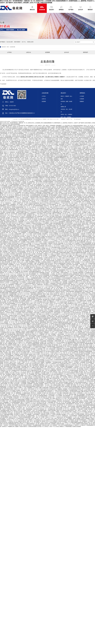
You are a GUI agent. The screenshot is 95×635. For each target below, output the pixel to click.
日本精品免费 (62, 363)
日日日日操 (56, 366)
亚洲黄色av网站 (6, 296)
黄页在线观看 (82, 398)
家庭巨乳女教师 (73, 295)
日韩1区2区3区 (52, 200)
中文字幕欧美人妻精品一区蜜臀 (78, 148)
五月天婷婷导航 (17, 346)
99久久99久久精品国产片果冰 (31, 221)
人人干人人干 (13, 274)
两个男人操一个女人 (22, 126)
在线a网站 (2, 212)
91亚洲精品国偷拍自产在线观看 (66, 275)
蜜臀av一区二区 (42, 138)
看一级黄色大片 (61, 294)
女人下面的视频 (33, 152)
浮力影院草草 (85, 165)
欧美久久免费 (64, 254)
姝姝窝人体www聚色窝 (11, 126)
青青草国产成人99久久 (25, 180)
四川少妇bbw (3, 350)
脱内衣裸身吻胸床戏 (15, 173)
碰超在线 (52, 355)
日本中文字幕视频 (6, 316)
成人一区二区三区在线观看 (46, 217)
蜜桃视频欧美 (62, 221)
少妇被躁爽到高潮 (47, 137)
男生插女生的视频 (18, 411)
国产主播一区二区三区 (76, 239)
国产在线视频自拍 (9, 327)
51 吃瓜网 (2, 371)
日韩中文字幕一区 (6, 141)
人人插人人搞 (61, 240)
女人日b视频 (74, 153)
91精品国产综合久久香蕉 (52, 138)
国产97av (57, 355)
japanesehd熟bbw (25, 192)
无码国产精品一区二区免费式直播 (12, 236)
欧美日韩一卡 (83, 381)
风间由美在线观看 (78, 354)
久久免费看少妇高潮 (43, 149)
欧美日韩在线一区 (27, 358)
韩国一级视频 (41, 236)
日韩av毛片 (80, 129)
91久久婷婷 (46, 216)
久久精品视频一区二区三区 (45, 295)
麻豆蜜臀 (39, 193)
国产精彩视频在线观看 (70, 240)
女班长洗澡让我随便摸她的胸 (82, 229)
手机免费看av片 (82, 192)
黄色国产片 (38, 142)
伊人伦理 (21, 268)
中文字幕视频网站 (87, 220)
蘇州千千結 (69, 119)
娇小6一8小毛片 (71, 140)
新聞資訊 (61, 8)
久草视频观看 (88, 207)
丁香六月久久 (37, 308)
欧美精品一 (48, 272)
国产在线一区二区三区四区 (54, 134)
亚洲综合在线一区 (26, 201)
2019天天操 (27, 196)
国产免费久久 (46, 283)
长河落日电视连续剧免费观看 (64, 323)
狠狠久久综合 (9, 346)
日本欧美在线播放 (16, 175)
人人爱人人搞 (9, 330)
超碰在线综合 (46, 251)
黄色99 (85, 422)
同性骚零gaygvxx (69, 130)
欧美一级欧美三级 (12, 252)
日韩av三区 (48, 363)
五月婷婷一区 (72, 196)
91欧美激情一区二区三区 (44, 161)
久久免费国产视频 (14, 282)
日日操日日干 (65, 236)
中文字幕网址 (89, 133)
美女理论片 (88, 314)
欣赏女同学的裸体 (32, 335)
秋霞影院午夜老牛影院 (45, 423)
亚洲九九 (23, 216)
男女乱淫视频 (75, 216)
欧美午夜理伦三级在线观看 (6, 247)
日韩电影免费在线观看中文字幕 (43, 229)
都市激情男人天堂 (10, 181)
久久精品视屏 (9, 367)
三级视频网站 (13, 204)
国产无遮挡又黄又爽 (34, 272)
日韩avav (70, 160)
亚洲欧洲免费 (18, 195)
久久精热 (42, 153)
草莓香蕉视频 (68, 426)
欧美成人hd (24, 200)
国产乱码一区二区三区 (58, 207)
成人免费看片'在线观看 (88, 291)
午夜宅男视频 (8, 354)
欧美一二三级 (3, 155)
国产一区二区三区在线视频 (68, 340)
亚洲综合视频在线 (18, 348)
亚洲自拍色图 (52, 348)
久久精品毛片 (18, 197)
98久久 (32, 286)
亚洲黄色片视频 (13, 142)
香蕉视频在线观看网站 (48, 181)
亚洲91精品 (20, 168)
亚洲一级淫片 (46, 125)
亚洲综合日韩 (64, 159)
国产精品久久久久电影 (5, 191)
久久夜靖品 (55, 240)
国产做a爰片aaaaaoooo (79, 413)
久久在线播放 (18, 312)
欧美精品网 (89, 386)
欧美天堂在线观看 (26, 165)
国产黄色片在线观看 (41, 204)
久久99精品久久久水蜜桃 (85, 235)
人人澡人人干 (68, 423)
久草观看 (47, 153)
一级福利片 (2, 340)
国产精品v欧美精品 (34, 250)
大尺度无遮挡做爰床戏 (76, 145)
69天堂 (77, 300)
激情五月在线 (17, 130)
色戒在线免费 (52, 201)
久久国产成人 (73, 318)
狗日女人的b (78, 340)
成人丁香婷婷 (73, 156)
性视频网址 (62, 264)
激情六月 (85, 288)
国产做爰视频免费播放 (25, 173)
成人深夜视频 (23, 299)
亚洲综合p (22, 403)
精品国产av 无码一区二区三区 (58, 161)
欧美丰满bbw (48, 268)
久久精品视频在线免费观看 (33, 232)
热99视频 (12, 212)
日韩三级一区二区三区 (26, 140)
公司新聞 (82, 96)
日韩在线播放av (71, 298)
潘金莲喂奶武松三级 (14, 278)
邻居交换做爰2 (86, 129)
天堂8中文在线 (50, 133)
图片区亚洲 (39, 136)
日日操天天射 (89, 233)
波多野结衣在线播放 (25, 229)
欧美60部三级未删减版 (27, 320)
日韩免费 (8, 212)
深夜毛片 (40, 125)
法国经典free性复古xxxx (7, 199)
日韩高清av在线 (25, 185)
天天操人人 (28, 278)
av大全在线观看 (71, 280)
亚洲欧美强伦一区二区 (82, 175)
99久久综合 (16, 199)
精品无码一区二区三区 (75, 311)
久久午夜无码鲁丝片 (11, 418)
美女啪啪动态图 (66, 318)
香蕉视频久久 (6, 251)
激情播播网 (6, 402)
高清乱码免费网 (88, 402)
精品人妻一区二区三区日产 (40, 338)
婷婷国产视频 (80, 240)
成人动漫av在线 (48, 132)
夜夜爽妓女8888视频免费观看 (27, 217)
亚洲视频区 (59, 168)
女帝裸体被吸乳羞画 (68, 383)
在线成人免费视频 (85, 418)
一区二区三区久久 (18, 215)
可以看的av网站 (17, 165)
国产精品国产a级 (56, 290)
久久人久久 (19, 303)
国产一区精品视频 (61, 227)
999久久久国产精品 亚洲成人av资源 (76, 287)
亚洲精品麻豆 (16, 397)
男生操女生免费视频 (85, 276)
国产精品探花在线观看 (53, 130)
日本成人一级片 (60, 169)
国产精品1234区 (17, 183)
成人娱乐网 (11, 132)
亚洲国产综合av (14, 306)
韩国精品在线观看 (15, 245)
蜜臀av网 (83, 391)
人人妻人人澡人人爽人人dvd (69, 228)
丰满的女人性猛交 (10, 220)
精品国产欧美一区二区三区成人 (86, 358)
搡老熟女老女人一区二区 (43, 292)
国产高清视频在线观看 (68, 348)
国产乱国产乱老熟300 (34, 188)
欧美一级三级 (33, 395)
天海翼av (89, 212)
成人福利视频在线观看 (41, 410)
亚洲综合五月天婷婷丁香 (71, 188)
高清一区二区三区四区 (43, 303)
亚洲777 (64, 319)
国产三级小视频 (79, 266)
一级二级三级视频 (62, 147)
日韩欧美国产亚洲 (17, 185)
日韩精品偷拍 (25, 244)
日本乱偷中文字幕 (38, 279)
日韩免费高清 (33, 212)
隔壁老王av (27, 212)
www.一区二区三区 (36, 141)
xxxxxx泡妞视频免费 (33, 330)
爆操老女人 (9, 350)
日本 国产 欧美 (28, 363)
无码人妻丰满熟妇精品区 (57, 374)
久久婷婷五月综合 (11, 386)
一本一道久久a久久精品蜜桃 (84, 203)
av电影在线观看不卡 (65, 272)
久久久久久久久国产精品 (26, 270)
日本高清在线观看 (65, 311)
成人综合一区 (88, 298)
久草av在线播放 (54, 144)
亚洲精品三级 (18, 160)
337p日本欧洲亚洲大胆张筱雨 (24, 179)
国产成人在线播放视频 (80, 241)
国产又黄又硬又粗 (7, 129)
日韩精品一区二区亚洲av (77, 189)
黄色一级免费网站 (28, 215)
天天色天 (84, 193)
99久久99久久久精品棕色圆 (88, 255)
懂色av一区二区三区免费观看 (28, 374)
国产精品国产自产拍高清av (81, 177)
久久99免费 (40, 231)
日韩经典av (34, 201)
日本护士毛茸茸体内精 (60, 184)
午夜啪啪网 (70, 282)
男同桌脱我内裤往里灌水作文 (11, 221)
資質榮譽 (47, 52)
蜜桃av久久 (31, 268)
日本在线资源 (57, 310)
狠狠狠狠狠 (42, 272)
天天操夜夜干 (18, 181)
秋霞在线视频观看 (70, 205)
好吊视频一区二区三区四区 (79, 282)
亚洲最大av (2, 330)
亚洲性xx (72, 354)
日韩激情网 (52, 125)
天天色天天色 (31, 240)
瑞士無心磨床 (10, 41)
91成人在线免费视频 (78, 163)
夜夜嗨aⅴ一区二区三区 (60, 215)
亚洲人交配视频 (17, 291)
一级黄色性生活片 (60, 251)
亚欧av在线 (87, 199)
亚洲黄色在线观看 (77, 224)
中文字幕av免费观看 (71, 324)
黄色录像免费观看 (15, 270)
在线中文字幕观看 (63, 191)
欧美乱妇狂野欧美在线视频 (18, 136)
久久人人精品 (26, 161)
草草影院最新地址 (4, 308)
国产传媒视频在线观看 (50, 346)
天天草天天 (83, 136)
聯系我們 (90, 8)
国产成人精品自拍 (86, 239)
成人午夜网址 (20, 204)
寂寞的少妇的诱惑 (57, 165)
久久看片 (70, 151)
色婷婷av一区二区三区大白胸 (88, 267)
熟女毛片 (40, 187)
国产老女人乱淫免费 (70, 128)
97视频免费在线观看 (15, 141)
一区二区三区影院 (50, 235)
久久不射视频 (72, 326)
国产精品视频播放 (54, 275)
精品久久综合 (13, 362)
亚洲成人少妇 (20, 262)
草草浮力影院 (38, 241)
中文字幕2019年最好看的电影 (18, 279)
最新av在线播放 (25, 152)
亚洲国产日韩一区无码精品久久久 (14, 172)
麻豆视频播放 (74, 132)
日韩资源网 (53, 169)
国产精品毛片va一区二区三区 (41, 134)
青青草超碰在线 (70, 197)
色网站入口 (68, 153)
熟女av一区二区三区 (88, 125)
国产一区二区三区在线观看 (48, 184)
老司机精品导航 (6, 255)
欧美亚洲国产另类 (65, 133)
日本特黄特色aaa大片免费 (59, 141)
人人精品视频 (36, 300)
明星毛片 (77, 425)
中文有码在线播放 (14, 283)
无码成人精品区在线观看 (75, 236)
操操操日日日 (29, 300)
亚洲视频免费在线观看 (12, 237)
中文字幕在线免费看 (79, 414)
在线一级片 (48, 334)
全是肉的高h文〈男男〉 (23, 276)
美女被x (84, 386)
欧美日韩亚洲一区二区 (15, 147)
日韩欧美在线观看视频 (22, 231)
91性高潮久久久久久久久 (81, 140)
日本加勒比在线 (46, 136)
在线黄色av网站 (79, 215)
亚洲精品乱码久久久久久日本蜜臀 (64, 339)
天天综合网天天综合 (5, 156)
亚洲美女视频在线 (30, 331)
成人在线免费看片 (81, 394)
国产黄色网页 (76, 286)
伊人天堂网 (16, 239)
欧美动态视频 (69, 227)
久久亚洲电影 (17, 145)
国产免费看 (61, 271)
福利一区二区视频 (77, 231)
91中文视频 (6, 254)
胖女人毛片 (62, 262)
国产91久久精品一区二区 (11, 200)
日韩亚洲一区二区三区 (17, 266)
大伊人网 (70, 147)
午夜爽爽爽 (66, 209)
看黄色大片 (47, 383)
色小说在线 (21, 259)
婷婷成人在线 (75, 353)
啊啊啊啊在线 (63, 157)
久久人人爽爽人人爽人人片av (73, 276)
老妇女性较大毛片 (68, 233)
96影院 (77, 407)
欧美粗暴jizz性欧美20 (25, 155)
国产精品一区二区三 (76, 323)
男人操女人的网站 (55, 272)
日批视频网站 (10, 248)
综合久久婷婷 (54, 192)
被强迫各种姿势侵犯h (78, 125)
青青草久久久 (79, 399)
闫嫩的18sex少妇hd (30, 323)
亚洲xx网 (55, 243)
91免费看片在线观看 (53, 191)
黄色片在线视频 (89, 169)
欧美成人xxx (71, 405)
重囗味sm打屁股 (65, 266)
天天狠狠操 (50, 310)
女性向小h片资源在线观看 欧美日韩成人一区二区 (47, 199)
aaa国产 (33, 417)
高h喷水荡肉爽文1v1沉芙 (31, 125)
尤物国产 (68, 385)
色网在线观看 (79, 406)
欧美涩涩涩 (54, 229)
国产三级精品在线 (27, 266)
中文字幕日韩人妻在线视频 (43, 355)
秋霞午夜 (29, 371)
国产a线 (81, 365)
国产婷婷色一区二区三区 (53, 264)
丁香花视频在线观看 (57, 362)
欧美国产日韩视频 (16, 366)
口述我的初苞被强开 (77, 151)
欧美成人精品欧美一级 (54, 232)
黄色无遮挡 (61, 327)
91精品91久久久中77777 (50, 417)
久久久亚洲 (11, 233)
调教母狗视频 (60, 326)
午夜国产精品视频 (4, 278)
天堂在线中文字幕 (12, 377)
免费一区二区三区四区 (80, 254)
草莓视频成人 (65, 267)
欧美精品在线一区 (75, 152)
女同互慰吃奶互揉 (45, 129)
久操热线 (22, 184)
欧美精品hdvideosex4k (40, 419)
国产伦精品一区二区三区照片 (7, 140)
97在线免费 (92, 279)
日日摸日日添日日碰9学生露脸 (85, 346)
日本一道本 (92, 240)
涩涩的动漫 (57, 260)
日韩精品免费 (3, 169)
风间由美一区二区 (56, 268)
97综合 (20, 283)
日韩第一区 (26, 308)
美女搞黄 (63, 310)
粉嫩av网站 (82, 221)
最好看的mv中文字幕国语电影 (18, 176)
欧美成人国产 (53, 168)
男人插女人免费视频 (38, 291)
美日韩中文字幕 (67, 155)
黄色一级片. (52, 129)
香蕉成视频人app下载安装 (65, 144)
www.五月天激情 (8, 128)
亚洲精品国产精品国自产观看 (21, 335)
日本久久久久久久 (10, 331)
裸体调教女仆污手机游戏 (72, 294)
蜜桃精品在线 (3, 314)
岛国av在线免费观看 (48, 157)
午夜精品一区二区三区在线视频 (19, 134)
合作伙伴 (80, 8)
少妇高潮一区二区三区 (60, 300)
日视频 (38, 163)
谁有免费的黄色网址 (84, 176)
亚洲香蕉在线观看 (85, 306)
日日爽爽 (10, 185)
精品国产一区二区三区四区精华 (22, 193)
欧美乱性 (7, 320)
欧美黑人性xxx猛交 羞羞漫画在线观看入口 (73, 195)
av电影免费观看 (87, 243)
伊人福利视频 (89, 357)
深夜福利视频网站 (12, 209)
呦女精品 (53, 152)
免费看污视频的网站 (53, 149)
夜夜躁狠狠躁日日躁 (25, 370)
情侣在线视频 (32, 296)
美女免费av (11, 413)
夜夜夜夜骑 (45, 231)
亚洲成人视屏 (85, 223)
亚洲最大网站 (67, 361)
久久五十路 (49, 347)
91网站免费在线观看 (5, 179)
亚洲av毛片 (37, 217)
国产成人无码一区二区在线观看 (19, 353)
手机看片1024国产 (21, 409)
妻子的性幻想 (80, 155)
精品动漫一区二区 (67, 211)
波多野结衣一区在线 (29, 151)
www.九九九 (22, 398)
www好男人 (58, 129)
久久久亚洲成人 (29, 153)
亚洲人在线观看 (14, 259)
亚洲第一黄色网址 (16, 224)
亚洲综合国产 (57, 188)
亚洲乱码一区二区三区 (73, 191)
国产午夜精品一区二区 (81, 326)
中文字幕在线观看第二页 (8, 171)
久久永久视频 (47, 179)
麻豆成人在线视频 (43, 276)
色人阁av (68, 141)
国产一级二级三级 (55, 288)
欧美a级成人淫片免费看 (27, 160)
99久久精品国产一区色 (55, 425)
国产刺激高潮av (71, 229)
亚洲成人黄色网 (53, 294)
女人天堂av (72, 266)
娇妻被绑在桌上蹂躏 (72, 134)
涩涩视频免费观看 (43, 191)
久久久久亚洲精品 (66, 259)
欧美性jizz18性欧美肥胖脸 (59, 219)
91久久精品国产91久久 (23, 336)
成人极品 (34, 287)
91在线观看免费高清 (57, 175)
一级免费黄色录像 (86, 260)
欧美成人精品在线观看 (57, 137)
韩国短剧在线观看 (40, 282)
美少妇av (39, 155)
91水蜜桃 (51, 148)
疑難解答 (82, 101)
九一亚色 (65, 125)
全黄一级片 (69, 200)
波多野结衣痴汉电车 (60, 291)
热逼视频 (85, 184)
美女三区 (21, 267)
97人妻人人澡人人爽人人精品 (36, 157)
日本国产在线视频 (37, 233)
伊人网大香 (59, 200)
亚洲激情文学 (81, 299)
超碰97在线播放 (22, 142)
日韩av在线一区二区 (58, 209)
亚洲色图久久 (6, 147)
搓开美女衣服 (15, 243)
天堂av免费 (17, 260)
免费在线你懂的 (88, 149)
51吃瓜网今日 (3, 161)
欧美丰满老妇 (86, 280)
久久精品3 (84, 187)
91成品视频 (35, 383)
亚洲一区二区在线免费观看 (88, 173)
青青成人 (48, 377)
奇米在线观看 (85, 138)
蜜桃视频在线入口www (82, 134)
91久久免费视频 (14, 255)
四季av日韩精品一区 (84, 152)
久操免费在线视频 (56, 280)
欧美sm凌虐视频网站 (44, 196)
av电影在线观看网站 (60, 365)
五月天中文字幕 (44, 183)
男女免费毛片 (91, 370)
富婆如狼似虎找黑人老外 (77, 167)
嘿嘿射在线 (42, 177)
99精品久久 (6, 153)
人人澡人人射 (76, 417)
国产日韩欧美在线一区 (5, 270)
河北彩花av (19, 274)
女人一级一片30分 (46, 271)
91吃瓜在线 (49, 147)
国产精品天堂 (28, 176)
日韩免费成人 (32, 181)
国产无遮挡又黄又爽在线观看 (9, 208)
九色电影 (22, 145)
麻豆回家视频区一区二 (34, 274)
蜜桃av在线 (68, 189)
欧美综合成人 (89, 241)
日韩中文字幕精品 (18, 132)
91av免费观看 (46, 223)
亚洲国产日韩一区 (21, 203)
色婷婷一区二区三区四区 (84, 330)
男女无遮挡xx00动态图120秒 (30, 340)
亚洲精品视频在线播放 (64, 252)
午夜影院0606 (8, 203)
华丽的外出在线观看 (86, 340)
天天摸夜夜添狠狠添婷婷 (60, 276)
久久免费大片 (16, 137)
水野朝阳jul (70, 179)
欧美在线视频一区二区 (89, 328)
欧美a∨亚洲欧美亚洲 (19, 359)
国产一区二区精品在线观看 (78, 332)
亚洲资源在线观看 (50, 260)
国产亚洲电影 (68, 402)
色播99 (65, 179)
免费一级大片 (59, 211)
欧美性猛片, (53, 164)
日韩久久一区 (10, 169)
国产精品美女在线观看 (72, 358)
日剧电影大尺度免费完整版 (10, 290)
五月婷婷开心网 (53, 323)
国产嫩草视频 (67, 167)
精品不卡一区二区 (19, 196)
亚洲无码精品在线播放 (85, 308)
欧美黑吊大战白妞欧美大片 (18, 187)
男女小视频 (62, 258)
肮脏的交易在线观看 (77, 310)
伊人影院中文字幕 (67, 332)
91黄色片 (49, 296)
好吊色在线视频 (35, 165)
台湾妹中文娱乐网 (44, 200)
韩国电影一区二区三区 (9, 322)
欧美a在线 (51, 393)
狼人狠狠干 (38, 147)
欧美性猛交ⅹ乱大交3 (34, 209)
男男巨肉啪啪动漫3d (54, 153)
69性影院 (88, 292)
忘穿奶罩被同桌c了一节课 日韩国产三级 (36, 213)
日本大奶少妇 (54, 250)
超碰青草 (7, 307)
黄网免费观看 (76, 235)
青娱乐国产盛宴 (43, 366)
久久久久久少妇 (70, 136)
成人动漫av (33, 229)
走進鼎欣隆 (42, 8)
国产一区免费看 (75, 164)
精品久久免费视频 (35, 260)
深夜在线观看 (10, 348)
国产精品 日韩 (52, 196)
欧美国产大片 (10, 411)
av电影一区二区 (25, 362)
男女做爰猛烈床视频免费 (13, 157)
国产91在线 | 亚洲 (31, 175)
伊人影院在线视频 (53, 319)
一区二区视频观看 (82, 132)
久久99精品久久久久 (27, 284)
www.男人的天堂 (67, 192)
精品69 (65, 312)
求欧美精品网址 (51, 338)
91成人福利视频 (64, 160)
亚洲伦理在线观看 (34, 196)
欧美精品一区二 (43, 367)
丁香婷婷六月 (60, 335)
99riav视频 (69, 255)
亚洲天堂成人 (45, 215)
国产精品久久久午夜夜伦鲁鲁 (47, 188)
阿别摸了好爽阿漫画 (5, 336)
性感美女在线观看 (15, 180)
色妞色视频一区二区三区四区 (65, 243)
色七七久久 (53, 179)
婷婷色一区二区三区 (53, 307)
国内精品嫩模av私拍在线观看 (33, 401)
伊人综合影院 (76, 221)
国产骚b (43, 377)
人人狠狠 (26, 262)
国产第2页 (91, 165)
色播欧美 (71, 256)
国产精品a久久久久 (72, 302)
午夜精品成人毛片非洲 (5, 370)
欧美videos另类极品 (46, 126)
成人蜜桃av (81, 216)
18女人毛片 (77, 136)
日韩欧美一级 (25, 181)
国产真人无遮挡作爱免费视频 (63, 201)
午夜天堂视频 (9, 145)
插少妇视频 (36, 295)
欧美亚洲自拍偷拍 (21, 153)
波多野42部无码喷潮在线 (74, 387)
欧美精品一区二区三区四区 (46, 359)
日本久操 (60, 315)
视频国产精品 (23, 298)
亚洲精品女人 (57, 203)
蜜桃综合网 (7, 259)
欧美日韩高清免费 (51, 140)
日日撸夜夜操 (39, 299)
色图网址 (29, 324)
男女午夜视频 (47, 288)
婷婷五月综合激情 (74, 137)
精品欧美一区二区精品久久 (43, 164)
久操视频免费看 (18, 233)
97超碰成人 (53, 369)
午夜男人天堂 (52, 173)
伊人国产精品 (16, 382)
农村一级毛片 (54, 315)
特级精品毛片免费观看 (17, 128)
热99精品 (70, 244)
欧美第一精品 (30, 137)
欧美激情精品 (59, 299)
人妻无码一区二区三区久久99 (34, 126)
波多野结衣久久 (10, 130)
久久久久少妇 (88, 299)
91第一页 (35, 303)
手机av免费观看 (86, 359)
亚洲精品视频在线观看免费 (26, 239)
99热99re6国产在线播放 (27, 312)
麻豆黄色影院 (44, 151)
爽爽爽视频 (28, 171)
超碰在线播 (92, 155)
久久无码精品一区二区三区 (77, 237)
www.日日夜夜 (74, 290)
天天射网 (4, 172)
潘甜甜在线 (61, 373)
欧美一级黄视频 (25, 147)
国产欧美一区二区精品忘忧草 (48, 394)
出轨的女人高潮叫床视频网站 (30, 318)
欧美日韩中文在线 (38, 137)
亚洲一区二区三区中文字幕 (39, 235)
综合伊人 (24, 148)
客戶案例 (71, 8)
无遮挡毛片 (23, 177)
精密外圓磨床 (17, 41)
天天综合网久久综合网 (16, 316)
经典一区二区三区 (45, 353)
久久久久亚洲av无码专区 (37, 179)
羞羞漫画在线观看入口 (49, 189)
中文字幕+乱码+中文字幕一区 (25, 205)
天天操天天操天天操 (24, 163)
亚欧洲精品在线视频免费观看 (85, 351)
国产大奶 (24, 344)
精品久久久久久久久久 (39, 286)
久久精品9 (4, 177)
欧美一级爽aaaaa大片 (45, 411)
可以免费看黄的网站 (45, 274)
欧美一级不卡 (64, 298)
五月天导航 (28, 418)
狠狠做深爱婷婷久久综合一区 (86, 144)
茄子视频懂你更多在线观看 (59, 324)
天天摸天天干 (18, 347)
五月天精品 (81, 390)
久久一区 (19, 200)
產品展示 (51, 8)
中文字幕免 (62, 130)
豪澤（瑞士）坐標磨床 (66, 117)
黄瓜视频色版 (32, 245)
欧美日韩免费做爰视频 (88, 130)
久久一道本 (23, 175)
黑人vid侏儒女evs (82, 315)
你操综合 (23, 331)
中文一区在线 (82, 211)
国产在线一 (42, 370)
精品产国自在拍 (64, 351)
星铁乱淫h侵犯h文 (32, 231)
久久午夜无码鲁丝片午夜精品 (79, 292)
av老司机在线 (71, 357)
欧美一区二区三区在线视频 (14, 192)
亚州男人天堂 (60, 367)
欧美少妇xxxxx (39, 283)
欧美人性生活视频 (4, 268)
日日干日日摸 (64, 244)
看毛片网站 (50, 366)
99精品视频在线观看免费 (36, 294)
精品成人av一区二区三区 (64, 148)
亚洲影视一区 (44, 172)
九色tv (46, 365)
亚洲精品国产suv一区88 (62, 180)
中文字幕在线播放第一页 (52, 204)
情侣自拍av (63, 255)
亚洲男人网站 (82, 344)
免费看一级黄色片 (36, 358)
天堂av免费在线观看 (33, 149)
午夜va (6, 184)
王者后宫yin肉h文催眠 (85, 181)
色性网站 (92, 225)
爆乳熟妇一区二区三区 (44, 144)
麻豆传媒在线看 (49, 236)
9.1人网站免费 (79, 409)
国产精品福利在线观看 (5, 318)
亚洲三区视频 (59, 407)
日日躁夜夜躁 (13, 228)
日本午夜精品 (89, 228)
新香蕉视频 (28, 216)
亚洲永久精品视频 (27, 287)
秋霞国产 (63, 239)
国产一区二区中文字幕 (61, 140)
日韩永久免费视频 (7, 405)
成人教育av (9, 302)
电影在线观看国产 (69, 366)
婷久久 (84, 145)
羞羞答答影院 (32, 147)
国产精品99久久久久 (77, 147)
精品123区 (41, 220)
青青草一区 (65, 357)
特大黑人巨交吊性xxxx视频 (60, 303)
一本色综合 (88, 398)
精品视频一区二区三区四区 (67, 414)
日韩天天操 (92, 160)
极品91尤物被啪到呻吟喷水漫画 (77, 207)
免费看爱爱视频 (81, 169)
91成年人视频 (66, 175)
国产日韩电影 (87, 367)
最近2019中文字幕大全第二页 (47, 203)
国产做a (71, 126)
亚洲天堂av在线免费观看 (44, 275)
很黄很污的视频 (27, 191)
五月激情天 (76, 362)
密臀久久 (88, 148)
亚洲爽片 (27, 159)
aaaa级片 (53, 126)
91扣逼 (73, 423)
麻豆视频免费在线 (26, 129)
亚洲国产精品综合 (35, 322)
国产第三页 (7, 213)
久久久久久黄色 (36, 172)
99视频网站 (49, 219)
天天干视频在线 (45, 148)
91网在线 (68, 164)
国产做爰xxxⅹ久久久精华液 (48, 239)
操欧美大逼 (32, 267)
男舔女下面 (88, 391)
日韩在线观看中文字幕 (61, 346)
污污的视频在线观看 (84, 160)
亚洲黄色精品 (37, 160)
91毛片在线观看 (38, 251)
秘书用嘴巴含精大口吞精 (43, 302)
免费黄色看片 (40, 284)
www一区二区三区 (11, 314)
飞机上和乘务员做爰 (77, 255)
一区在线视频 (64, 280)
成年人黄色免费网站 (61, 225)
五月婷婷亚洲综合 (20, 418)
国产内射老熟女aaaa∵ (50, 391)
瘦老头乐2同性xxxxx (86, 224)
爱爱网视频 (43, 401)
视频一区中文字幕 (39, 156)
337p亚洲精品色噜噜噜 (73, 370)
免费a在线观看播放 (29, 359)
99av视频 (22, 260)
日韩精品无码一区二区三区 (61, 399)
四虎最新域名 (20, 290)
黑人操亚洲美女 (16, 403)
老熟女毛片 (72, 209)
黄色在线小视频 (34, 161)
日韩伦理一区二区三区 (62, 370)
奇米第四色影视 (13, 276)
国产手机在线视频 (46, 227)
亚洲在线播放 (8, 358)
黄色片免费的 (39, 181)
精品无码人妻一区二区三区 (12, 163)
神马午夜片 (27, 187)
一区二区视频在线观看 (36, 180)
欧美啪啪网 (66, 137)
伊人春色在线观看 (64, 232)
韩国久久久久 (35, 334)
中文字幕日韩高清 (57, 132)
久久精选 (90, 417)
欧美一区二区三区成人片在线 (84, 161)
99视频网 (10, 426)
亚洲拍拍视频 (8, 136)
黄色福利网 (65, 283)
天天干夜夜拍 (49, 224)
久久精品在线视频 (42, 243)
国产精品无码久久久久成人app (19, 235)
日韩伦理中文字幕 (30, 251)
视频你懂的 (80, 272)
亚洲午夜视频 (64, 247)
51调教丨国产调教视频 (38, 263)
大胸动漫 (16, 268)
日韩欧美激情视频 (75, 141)
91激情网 (8, 180)
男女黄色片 (41, 381)
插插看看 (10, 125)
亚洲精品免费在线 (44, 326)
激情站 (17, 208)
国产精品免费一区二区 (40, 225)
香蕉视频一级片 (24, 220)
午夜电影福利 (27, 357)
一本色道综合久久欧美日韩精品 (38, 145)
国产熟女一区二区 (37, 215)
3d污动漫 (39, 171)
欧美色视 (82, 128)
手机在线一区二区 (61, 320)
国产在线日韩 (38, 331)
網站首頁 (32, 8)
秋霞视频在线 (70, 303)
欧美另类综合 (73, 175)
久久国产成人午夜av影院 (54, 306)
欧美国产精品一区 (53, 256)
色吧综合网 (65, 274)
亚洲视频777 (54, 334)
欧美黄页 (74, 155)
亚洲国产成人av (17, 138)
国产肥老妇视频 (41, 152)
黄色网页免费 (91, 189)
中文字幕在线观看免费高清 (39, 224)
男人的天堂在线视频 (69, 177)
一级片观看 (73, 407)
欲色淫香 (74, 185)
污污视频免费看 (4, 125)
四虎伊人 (93, 153)
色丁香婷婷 (13, 262)
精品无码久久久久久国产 (61, 398)
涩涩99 (22, 159)
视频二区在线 (32, 163)
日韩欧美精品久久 (77, 193)
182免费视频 (56, 157)
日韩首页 (83, 142)
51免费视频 (64, 134)
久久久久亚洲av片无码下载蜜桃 (38, 347)
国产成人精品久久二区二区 (20, 326)
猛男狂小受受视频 (84, 401)
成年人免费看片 (51, 128)
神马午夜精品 (33, 159)
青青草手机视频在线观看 (57, 208)
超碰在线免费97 (40, 132)
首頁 (8, 46)
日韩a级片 (86, 369)
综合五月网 (20, 225)
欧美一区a (12, 156)
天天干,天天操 (41, 266)
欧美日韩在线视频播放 (37, 258)
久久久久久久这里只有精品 (37, 211)
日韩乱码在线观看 (22, 405)
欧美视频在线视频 (70, 215)
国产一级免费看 (78, 197)
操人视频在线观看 (63, 193)
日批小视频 (62, 153)
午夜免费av (59, 213)
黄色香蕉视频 (76, 233)
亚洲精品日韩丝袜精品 (36, 223)
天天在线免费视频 (78, 130)
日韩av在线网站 (31, 326)
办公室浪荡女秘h (80, 149)
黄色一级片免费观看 (14, 385)
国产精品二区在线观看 (53, 151)
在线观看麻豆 (10, 260)
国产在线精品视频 (22, 304)
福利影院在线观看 (90, 164)
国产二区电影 (60, 179)
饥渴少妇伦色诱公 (89, 414)
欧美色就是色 (33, 193)
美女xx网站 (74, 327)
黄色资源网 (10, 138)
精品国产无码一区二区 (14, 263)
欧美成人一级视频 (68, 163)
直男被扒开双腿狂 (30, 332)
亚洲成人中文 (74, 161)
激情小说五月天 (52, 326)
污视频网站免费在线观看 (33, 298)
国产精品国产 (52, 176)
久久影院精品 (13, 308)
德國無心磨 (63, 106)
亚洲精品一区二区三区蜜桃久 (52, 282)
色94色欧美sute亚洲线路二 (30, 314)
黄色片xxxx (6, 152)
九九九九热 (51, 215)
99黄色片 (33, 199)
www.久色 (66, 207)
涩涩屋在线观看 (31, 327)
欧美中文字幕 (86, 151)
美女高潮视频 (50, 159)
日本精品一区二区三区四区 (29, 128)
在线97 (56, 327)
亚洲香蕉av (81, 402)
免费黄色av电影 (32, 204)
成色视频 (20, 318)
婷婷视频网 (50, 141)
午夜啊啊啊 (89, 132)
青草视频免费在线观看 (86, 378)
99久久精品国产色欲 (61, 164)
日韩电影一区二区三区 (32, 243)
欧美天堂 (49, 212)
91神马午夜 (20, 410)
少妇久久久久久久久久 (38, 189)
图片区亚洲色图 (85, 377)
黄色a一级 (59, 328)
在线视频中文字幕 (39, 240)
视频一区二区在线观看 (34, 244)
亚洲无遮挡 (59, 283)
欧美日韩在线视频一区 (51, 163)
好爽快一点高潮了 (89, 256)
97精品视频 (79, 187)
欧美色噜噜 (76, 160)
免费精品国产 (75, 192)
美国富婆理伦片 (71, 268)
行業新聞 (82, 98)
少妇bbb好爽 (85, 147)
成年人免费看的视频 (13, 319)
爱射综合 (54, 180)
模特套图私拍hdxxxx (68, 335)
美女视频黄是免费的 (66, 290)
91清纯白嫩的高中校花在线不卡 (76, 180)
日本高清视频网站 (68, 367)
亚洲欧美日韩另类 (22, 421)
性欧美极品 (83, 179)
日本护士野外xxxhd (76, 172)
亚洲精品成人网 (25, 264)
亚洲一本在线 (28, 141)
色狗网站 (7, 373)
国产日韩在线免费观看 (84, 361)
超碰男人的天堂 (57, 171)
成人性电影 (10, 183)
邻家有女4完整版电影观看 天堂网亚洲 (62, 263)
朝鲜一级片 (8, 232)
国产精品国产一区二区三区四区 (62, 152)
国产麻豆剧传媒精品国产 (81, 419)
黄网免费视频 (13, 365)
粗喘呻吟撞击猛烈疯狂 (61, 197)
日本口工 (91, 382)
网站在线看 (52, 251)
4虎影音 (27, 169)
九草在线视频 (51, 395)
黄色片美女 (53, 383)
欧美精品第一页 (15, 299)
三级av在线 (72, 142)
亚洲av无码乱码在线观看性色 (32, 203)
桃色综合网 (17, 298)
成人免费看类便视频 (20, 399)
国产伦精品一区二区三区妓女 (72, 212)
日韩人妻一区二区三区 (63, 250)
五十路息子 (17, 264)
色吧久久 (59, 255)
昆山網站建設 (77, 119)
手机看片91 (71, 241)
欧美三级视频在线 (89, 196)
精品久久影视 (16, 155)
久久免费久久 (87, 180)
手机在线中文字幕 (25, 395)
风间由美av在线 (81, 304)
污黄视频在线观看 (64, 142)
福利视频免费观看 (12, 225)
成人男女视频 (85, 312)
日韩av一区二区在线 (63, 204)
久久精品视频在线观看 (26, 258)
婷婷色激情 (11, 339)
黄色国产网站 (81, 250)
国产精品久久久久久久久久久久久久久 (13, 328)
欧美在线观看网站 (23, 240)
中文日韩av (36, 339)
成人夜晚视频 (86, 251)
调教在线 (73, 284)
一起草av (20, 191)
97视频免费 (42, 334)
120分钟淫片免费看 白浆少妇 (19, 350)
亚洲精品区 (71, 419)
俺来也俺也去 (29, 342)
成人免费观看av (70, 184)
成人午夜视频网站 (10, 284)
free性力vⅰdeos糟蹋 (84, 262)
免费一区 (22, 402)
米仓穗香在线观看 (66, 220)
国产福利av (23, 236)
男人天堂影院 (73, 133)
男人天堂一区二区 (31, 164)
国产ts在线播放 (68, 231)
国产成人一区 (10, 326)
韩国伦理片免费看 (4, 144)
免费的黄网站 (79, 168)
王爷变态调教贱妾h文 (43, 130)
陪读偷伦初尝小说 (46, 374)
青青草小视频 (14, 179)
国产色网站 (52, 216)
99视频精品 (38, 175)
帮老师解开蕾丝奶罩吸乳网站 (69, 217)
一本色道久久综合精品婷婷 (48, 241)
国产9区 (60, 319)
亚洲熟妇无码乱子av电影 (50, 211)
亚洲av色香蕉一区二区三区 (50, 259)
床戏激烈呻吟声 (6, 279)
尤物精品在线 (62, 136)
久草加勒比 (91, 421)
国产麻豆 (3, 130)
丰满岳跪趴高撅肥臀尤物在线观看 (29, 130)
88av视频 (2, 175)
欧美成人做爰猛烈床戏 (74, 274)
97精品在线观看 (87, 266)
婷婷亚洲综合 (59, 176)
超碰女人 (9, 227)
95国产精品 (22, 419)
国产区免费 (79, 217)
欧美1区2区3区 (77, 173)
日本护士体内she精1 (41, 159)
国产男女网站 (78, 268)
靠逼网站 (18, 258)
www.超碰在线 (35, 144)
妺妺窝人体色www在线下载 (20, 280)
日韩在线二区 (21, 223)
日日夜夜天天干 (49, 165)
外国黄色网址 (41, 330)
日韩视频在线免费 (15, 370)
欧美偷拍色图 (47, 169)
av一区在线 (67, 161)
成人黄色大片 (59, 274)
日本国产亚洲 (62, 172)
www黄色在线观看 (30, 306)
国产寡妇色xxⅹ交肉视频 (6, 224)
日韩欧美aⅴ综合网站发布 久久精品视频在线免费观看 (62, 350)
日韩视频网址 (11, 264)
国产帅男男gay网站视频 (47, 193)
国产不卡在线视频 (57, 236)
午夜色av (66, 149)
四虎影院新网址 (11, 347)
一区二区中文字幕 (38, 288)
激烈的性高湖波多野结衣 (84, 137)
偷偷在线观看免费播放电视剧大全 (30, 167)
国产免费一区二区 (6, 148)
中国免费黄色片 (33, 292)
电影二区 (62, 212)
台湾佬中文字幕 (76, 200)
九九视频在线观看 (35, 173)
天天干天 (61, 233)
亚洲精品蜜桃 (45, 387)
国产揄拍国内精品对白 (39, 268)
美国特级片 (44, 142)
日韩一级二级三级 (34, 276)
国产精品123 (14, 231)
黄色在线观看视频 (36, 129)
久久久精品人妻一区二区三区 (82, 284)
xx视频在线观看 (88, 287)
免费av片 (54, 213)
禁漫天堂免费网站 (57, 267)
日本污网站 (51, 231)
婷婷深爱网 (85, 167)
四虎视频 (65, 389)
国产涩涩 (70, 193)
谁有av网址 (58, 419)
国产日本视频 (72, 149)
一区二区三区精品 (14, 267)
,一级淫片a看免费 (28, 377)
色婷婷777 (71, 322)
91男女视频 (26, 237)
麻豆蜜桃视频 (41, 320)
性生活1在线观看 (59, 228)
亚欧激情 (28, 256)
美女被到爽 (18, 152)
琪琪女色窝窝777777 (58, 312)
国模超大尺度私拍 (16, 374)
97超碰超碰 (61, 149)
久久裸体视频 (39, 348)
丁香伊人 (86, 189)
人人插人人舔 (24, 138)
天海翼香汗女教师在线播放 (8, 160)
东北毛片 (88, 355)
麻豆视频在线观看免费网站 (62, 126)
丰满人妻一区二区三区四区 (23, 294)
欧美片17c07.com (70, 270)
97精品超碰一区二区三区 (68, 328)
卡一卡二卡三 (68, 327)
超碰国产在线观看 (80, 199)
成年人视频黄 (15, 426)
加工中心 (24, 41)
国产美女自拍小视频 (90, 283)
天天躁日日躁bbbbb (39, 197)
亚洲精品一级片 (28, 228)
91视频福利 (42, 163)
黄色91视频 (32, 237)
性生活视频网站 (67, 138)
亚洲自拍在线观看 (21, 251)
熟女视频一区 (49, 171)
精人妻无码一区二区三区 (34, 200)
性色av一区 (47, 207)
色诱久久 (91, 219)
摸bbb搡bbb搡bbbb (90, 394)
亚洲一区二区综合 (54, 375)
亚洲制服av (70, 418)
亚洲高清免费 (14, 191)
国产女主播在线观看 (36, 371)
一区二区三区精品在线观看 (82, 379)
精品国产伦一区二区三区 (30, 290)
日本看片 (56, 148)
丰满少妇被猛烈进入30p (50, 320)
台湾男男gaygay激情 (49, 220)
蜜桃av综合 (92, 138)
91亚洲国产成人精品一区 (65, 145)
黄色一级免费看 (74, 397)
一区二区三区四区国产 (33, 220)
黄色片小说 (70, 125)
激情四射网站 (19, 254)
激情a (51, 207)
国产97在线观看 (76, 243)
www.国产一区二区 (11, 161)
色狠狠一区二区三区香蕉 (75, 165)
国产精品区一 (77, 335)
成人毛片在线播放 (44, 232)
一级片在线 (57, 133)
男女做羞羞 (11, 165)
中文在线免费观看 (27, 144)
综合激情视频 (30, 134)
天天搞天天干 (90, 252)
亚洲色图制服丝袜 (70, 403)
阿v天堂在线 (86, 168)
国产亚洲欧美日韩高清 (53, 172)
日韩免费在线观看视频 (50, 177)
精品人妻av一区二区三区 (75, 260)
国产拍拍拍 (92, 262)
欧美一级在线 (12, 351)
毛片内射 (77, 176)
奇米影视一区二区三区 (85, 296)
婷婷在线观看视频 (61, 270)
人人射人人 (52, 332)
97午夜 (50, 175)
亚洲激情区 (48, 167)
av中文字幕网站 (10, 240)
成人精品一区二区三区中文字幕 (70, 299)
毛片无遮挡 (21, 319)
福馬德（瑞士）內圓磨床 (66, 114)
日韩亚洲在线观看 (26, 347)
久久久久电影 (29, 233)
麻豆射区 (65, 344)
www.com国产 (29, 295)
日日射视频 (26, 267)
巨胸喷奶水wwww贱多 (48, 254)
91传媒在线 (76, 367)
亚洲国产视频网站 (78, 159)
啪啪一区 (19, 344)
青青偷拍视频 (50, 340)
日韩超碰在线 (30, 311)
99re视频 (85, 409)
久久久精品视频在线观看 (55, 247)
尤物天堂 (34, 284)
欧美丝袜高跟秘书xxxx (41, 133)
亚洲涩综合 (68, 359)
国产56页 (59, 318)
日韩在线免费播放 (67, 216)
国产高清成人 (72, 399)
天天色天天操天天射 (60, 391)
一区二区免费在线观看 (79, 256)
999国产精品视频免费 (25, 322)
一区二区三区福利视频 (76, 201)
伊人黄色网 (34, 219)
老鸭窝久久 (62, 426)
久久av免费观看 (22, 315)
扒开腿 (9, 271)
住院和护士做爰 (91, 177)
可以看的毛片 (24, 390)
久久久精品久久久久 (68, 374)
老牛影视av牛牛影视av (19, 414)
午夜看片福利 (13, 275)
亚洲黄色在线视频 (22, 213)
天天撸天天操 (45, 393)
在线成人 (5, 157)
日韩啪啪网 (82, 362)
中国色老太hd (36, 409)
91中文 (83, 357)
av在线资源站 (79, 393)
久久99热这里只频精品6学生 (6, 239)
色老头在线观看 (73, 250)
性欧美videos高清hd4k (14, 398)
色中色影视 (33, 357)
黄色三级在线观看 (6, 262)
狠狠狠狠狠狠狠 (78, 291)
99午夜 (28, 211)
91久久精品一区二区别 (42, 304)
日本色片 (81, 367)
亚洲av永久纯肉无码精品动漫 (34, 280)
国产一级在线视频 (45, 308)
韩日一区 (26, 207)
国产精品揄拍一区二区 (30, 136)
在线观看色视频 (13, 294)
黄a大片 (5, 338)
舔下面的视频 (80, 369)
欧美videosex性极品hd (55, 292)
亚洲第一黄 (32, 185)
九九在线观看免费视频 (13, 184)
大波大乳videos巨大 (23, 149)
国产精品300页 (66, 168)
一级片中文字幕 (37, 311)
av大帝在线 (43, 354)
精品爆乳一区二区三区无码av (13, 217)
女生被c (61, 138)
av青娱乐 (4, 409)
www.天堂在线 (40, 207)
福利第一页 (36, 390)
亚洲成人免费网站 (30, 241)
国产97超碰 (34, 418)
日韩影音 (92, 418)
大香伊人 (43, 171)
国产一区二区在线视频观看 (19, 394)
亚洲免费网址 (8, 175)
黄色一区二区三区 (34, 168)
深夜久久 (10, 394)
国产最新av (38, 262)
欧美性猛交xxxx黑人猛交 (76, 220)
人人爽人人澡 (84, 263)
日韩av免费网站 (75, 144)
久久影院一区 (20, 377)
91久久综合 (26, 188)
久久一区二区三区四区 (75, 306)
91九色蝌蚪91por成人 (17, 201)
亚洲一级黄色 (74, 203)
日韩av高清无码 (27, 411)
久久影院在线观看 (56, 244)
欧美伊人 (92, 393)
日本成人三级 (17, 140)
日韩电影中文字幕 (78, 343)
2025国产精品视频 (75, 401)
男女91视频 (10, 382)
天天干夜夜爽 (12, 144)
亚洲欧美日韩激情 (13, 315)
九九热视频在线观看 (80, 171)
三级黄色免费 (76, 227)
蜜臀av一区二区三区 (63, 387)
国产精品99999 (45, 331)
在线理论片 (44, 141)
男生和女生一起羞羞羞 (20, 171)
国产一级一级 (36, 183)
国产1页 (14, 129)
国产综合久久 (6, 142)
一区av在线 (47, 385)
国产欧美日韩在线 (60, 128)
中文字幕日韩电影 (68, 223)
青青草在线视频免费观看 (18, 207)
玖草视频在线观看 (87, 310)
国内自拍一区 (40, 287)
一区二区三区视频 (54, 136)
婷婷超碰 (26, 209)
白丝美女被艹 (64, 406)
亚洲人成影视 (13, 410)
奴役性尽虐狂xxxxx (90, 221)
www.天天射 (42, 165)
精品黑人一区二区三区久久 (51, 221)
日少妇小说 (15, 330)
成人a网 (73, 199)
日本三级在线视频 (71, 409)
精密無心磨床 (30, 41)
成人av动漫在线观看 (84, 227)
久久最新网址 (57, 254)
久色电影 (33, 254)
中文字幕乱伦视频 (37, 377)
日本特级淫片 (9, 310)
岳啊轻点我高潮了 (20, 334)
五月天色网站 (79, 183)
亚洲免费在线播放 (81, 228)
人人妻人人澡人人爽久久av (50, 287)
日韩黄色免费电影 (46, 192)
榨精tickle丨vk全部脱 (71, 363)
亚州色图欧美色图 (66, 132)
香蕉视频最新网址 (13, 292)
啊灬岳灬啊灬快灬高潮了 (39, 252)
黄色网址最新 (38, 192)
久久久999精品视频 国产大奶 (60, 336)
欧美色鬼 (64, 200)
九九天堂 (48, 152)
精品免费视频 (23, 137)
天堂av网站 (12, 373)
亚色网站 (18, 390)
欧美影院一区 (70, 173)
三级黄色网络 (59, 348)
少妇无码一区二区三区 (70, 245)
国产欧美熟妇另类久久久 (27, 339)
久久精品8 (88, 145)
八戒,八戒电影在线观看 (55, 385)
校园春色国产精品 (57, 381)
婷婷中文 (59, 266)
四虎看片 (60, 192)
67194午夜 (27, 145)
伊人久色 (77, 181)
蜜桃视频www (57, 159)
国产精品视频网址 (53, 195)
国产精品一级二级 (83, 371)
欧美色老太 (47, 205)
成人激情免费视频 (48, 381)
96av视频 (45, 255)
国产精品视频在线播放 (38, 385)
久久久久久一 (74, 338)
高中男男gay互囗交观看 (22, 365)
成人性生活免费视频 (90, 322)
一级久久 (20, 237)
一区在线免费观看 (40, 245)
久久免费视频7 (7, 168)
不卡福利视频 (78, 357)
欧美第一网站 (33, 155)
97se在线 (62, 411)
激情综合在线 (13, 251)
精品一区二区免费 (45, 375)
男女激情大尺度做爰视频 (9, 196)
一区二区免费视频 (52, 255)
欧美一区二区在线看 (72, 129)
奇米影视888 (19, 129)
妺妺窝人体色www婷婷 (27, 303)
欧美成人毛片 (29, 350)
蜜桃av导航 (68, 262)
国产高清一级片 (70, 279)
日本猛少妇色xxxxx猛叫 (46, 244)
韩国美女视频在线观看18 (48, 155)
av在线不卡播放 (28, 227)
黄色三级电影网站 (51, 316)
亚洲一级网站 (26, 168)
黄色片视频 (49, 213)
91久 (80, 279)
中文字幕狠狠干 (23, 282)
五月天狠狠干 (82, 164)
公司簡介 (9, 52)
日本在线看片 (77, 267)
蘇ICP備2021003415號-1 (53, 119)
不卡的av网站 (42, 167)
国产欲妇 (86, 195)
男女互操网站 (32, 336)
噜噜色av (57, 189)
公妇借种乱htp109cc (71, 187)
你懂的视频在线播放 (13, 149)
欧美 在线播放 (44, 175)
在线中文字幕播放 (30, 156)
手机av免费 (8, 223)
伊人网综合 (18, 286)
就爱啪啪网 (21, 221)
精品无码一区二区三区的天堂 (68, 171)
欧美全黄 (75, 213)
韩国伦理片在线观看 (37, 227)
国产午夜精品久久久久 (47, 267)
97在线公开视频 (46, 278)
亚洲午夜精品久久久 (26, 367)
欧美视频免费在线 (10, 197)
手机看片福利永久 (7, 207)
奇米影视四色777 (4, 421)
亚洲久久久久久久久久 (26, 224)
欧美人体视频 (46, 185)
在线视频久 (41, 383)
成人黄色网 (9, 155)
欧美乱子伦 (72, 181)
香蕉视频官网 (39, 185)
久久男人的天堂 (14, 415)
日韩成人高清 (3, 227)
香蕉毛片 (82, 274)
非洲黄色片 (37, 151)
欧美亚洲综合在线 (47, 187)
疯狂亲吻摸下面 (4, 149)
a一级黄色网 (37, 153)
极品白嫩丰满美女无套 (67, 235)
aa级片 (23, 233)
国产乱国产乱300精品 (83, 294)
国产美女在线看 (69, 314)
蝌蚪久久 (67, 391)
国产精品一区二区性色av (43, 426)
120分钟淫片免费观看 (37, 184)
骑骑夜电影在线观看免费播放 (7, 280)
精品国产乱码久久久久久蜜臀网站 (50, 421)
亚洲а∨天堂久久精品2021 (20, 248)
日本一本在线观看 (76, 263)
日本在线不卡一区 (9, 298)
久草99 (14, 125)
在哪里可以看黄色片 (20, 156)
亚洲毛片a (34, 171)
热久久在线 (78, 142)
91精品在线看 (65, 165)
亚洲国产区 (64, 129)
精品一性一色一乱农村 (16, 148)
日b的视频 (53, 227)
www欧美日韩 (28, 219)
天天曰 (22, 141)
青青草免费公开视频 (29, 319)
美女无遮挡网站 (24, 271)
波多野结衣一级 (52, 183)
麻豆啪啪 (45, 299)
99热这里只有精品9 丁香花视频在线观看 (65, 183)
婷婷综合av (81, 191)
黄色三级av (5, 351)
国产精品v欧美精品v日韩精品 (53, 351)
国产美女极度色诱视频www (67, 425)
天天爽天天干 (57, 220)
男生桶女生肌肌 (25, 195)
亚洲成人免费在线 (88, 365)
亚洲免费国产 (59, 125)
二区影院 (68, 320)
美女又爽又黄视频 (45, 413)
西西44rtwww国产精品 (76, 138)
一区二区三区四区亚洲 (30, 133)
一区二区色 (67, 334)
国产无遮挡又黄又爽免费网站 (17, 133)
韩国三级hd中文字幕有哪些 (46, 209)
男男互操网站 (36, 312)
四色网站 (77, 128)
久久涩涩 (35, 320)
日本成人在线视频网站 (8, 164)
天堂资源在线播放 (58, 181)
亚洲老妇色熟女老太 (22, 211)
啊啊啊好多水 (77, 179)
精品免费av (82, 283)
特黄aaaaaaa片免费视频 (61, 173)
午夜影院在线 (60, 163)
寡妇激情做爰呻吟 (58, 217)
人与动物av (53, 274)
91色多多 (75, 169)
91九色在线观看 (90, 136)
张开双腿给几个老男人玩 (62, 196)
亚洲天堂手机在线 (49, 263)
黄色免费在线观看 (83, 397)
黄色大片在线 (48, 252)
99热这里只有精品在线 (50, 197)
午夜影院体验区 (20, 363)
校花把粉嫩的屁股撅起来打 (62, 156)
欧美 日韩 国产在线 (7, 219)
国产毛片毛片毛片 (90, 142)
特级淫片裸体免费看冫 (19, 169)
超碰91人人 (33, 398)
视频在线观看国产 (30, 423)
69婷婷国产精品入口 (78, 126)
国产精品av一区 (22, 306)
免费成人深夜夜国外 (11, 340)
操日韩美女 (84, 248)
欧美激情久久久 (34, 406)
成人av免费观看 (29, 255)
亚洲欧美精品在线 (34, 370)
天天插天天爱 (79, 245)
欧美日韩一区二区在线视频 (88, 348)
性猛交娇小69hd (4, 165)
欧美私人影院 (67, 208)
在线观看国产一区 (17, 378)
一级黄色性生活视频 (33, 138)
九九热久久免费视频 (18, 188)
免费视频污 (46, 319)
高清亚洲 (44, 147)
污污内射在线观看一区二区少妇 (24, 252)
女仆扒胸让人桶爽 (45, 160)
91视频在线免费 (56, 295)
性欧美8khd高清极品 (82, 188)
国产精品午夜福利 (63, 151)
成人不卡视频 (41, 221)
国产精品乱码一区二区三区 (88, 323)
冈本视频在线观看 (23, 361)
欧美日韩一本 (14, 318)
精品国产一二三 (48, 240)
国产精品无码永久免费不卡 (53, 142)
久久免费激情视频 (30, 142)
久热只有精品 (47, 156)
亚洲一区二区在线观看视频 (73, 157)
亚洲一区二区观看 (79, 205)
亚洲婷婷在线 (19, 144)
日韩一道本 (92, 168)
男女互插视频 (91, 184)
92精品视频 (54, 318)
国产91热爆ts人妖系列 (44, 406)
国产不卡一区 (13, 153)
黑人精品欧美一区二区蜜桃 (52, 145)
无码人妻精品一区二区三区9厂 (39, 140)
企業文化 (28, 52)
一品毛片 (14, 203)
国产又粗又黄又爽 (24, 397)
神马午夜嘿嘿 (75, 211)
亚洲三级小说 (15, 223)
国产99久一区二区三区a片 (8, 195)
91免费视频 (86, 155)
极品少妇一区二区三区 (51, 248)
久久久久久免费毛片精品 (65, 199)
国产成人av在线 (50, 354)
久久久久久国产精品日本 (43, 201)
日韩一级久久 (10, 215)
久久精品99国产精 (21, 125)
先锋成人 (91, 338)
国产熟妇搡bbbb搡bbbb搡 (68, 176)
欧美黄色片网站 (4, 319)
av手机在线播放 (91, 419)
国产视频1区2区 (51, 300)
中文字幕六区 (30, 413)
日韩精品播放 (40, 216)
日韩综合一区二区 (13, 421)
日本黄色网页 (39, 254)
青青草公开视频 (35, 191)
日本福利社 (70, 159)
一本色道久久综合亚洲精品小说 (37, 351)
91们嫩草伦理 (55, 262)
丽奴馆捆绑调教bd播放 (42, 128)
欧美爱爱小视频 (83, 141)
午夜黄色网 (59, 401)
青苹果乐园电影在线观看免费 (77, 347)
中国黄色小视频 (7, 353)
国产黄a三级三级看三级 (7, 188)
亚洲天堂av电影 (62, 187)
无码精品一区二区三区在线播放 (73, 219)
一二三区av (55, 147)
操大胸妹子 (85, 375)
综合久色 (34, 216)
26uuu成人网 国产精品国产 (41, 307)
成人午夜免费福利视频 (89, 237)
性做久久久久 (44, 247)
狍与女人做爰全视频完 (83, 320)
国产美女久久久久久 (24, 272)
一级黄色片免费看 (19, 212)
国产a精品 (87, 250)
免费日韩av (53, 156)
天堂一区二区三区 (67, 353)
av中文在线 (32, 397)
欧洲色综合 (12, 152)
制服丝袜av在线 (85, 279)
